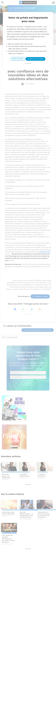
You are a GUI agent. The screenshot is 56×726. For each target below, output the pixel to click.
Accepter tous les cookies (35, 58)
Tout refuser (28, 63)
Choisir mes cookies (17, 58)
